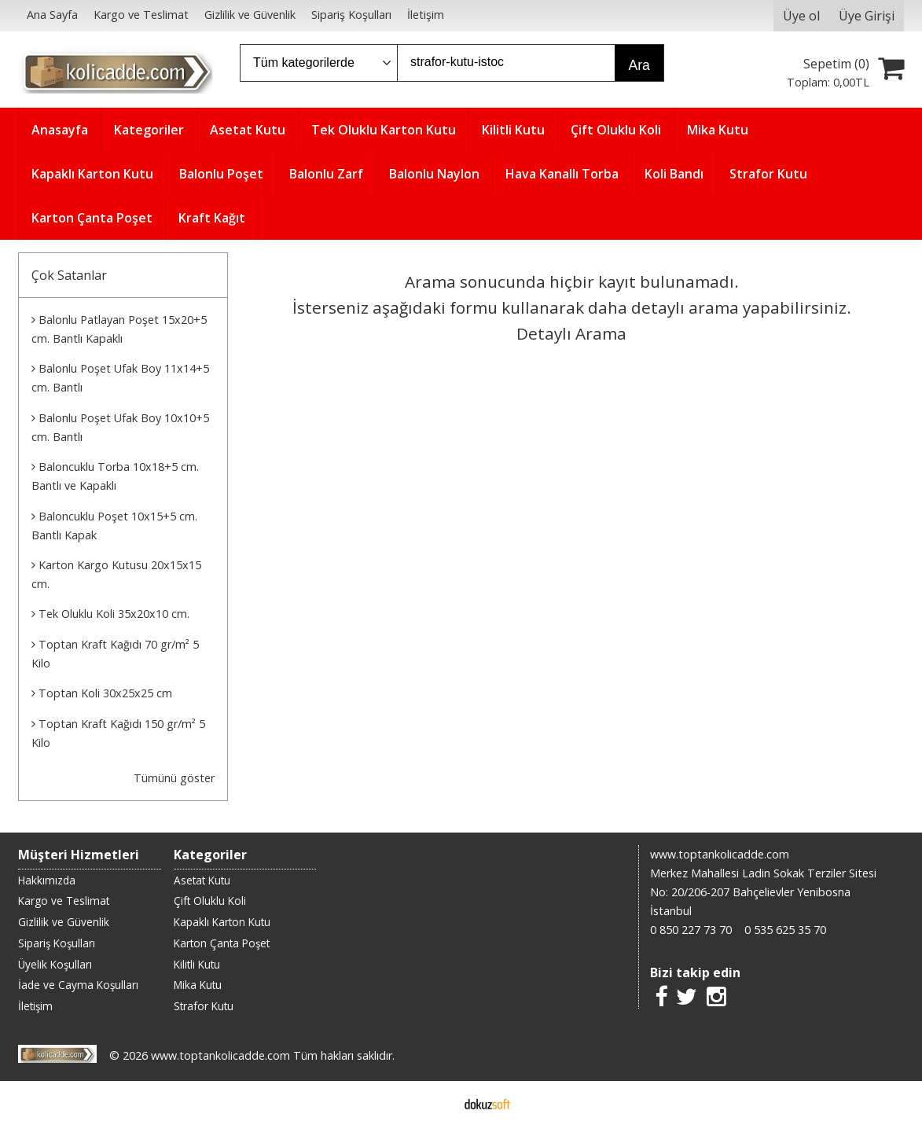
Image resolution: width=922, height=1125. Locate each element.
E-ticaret (436, 1103)
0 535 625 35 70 (785, 929)
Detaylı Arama (571, 333)
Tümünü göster (174, 777)
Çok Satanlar (69, 275)
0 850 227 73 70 (691, 929)
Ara (639, 65)
